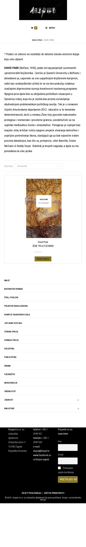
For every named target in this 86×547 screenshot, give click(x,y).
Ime (60, 441)
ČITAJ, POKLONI (11, 297)
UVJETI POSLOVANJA (31, 493)
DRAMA (7, 366)
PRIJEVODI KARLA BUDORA (16, 306)
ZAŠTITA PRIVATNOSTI (54, 493)
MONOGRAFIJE (10, 383)
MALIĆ (7, 280)
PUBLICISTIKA (10, 357)
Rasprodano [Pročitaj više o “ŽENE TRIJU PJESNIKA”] (43, 259)
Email (60, 454)
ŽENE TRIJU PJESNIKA (43, 246)
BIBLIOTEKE (9, 408)
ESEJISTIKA (9, 348)
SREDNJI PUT (10, 391)
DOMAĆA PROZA (11, 340)
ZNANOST (8, 400)
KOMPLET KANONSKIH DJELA (17, 314)
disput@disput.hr (41, 451)
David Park (43, 242)
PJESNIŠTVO (9, 374)
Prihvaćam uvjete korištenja (66, 470)
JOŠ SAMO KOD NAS (13, 323)
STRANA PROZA (11, 331)
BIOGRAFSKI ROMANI (13, 289)
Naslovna (37, 40)
